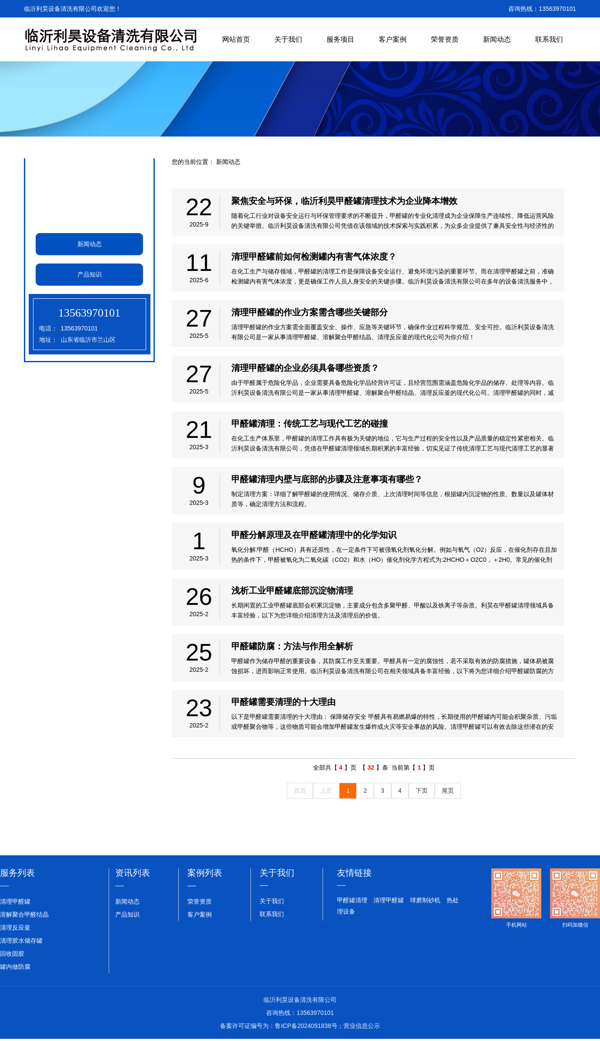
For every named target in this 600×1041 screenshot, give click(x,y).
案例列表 (204, 881)
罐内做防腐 (15, 974)
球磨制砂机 (425, 908)
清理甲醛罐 (15, 909)
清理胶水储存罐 (21, 948)
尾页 (448, 799)
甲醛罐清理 (352, 908)
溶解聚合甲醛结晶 (24, 922)
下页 (422, 799)
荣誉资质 (445, 39)
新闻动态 (497, 39)
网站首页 (236, 39)
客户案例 (393, 39)
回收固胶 (12, 961)
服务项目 (340, 39)
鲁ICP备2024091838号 (306, 1034)
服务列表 (17, 881)
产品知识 (89, 274)
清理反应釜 (15, 935)
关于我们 (288, 39)
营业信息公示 (361, 1034)
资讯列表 (132, 881)
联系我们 (549, 39)
